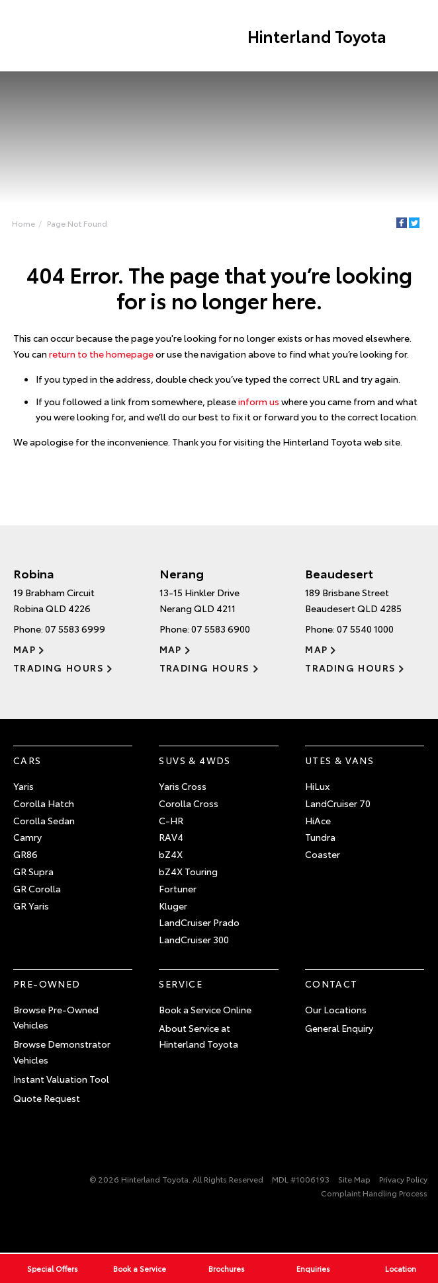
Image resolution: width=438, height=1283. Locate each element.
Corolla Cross (188, 803)
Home (23, 223)
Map (24, 649)
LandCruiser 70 (338, 803)
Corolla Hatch (43, 803)
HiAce (318, 820)
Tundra (320, 836)
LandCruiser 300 (194, 939)
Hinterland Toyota (316, 36)
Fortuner (178, 888)
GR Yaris (31, 905)
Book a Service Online (205, 1009)
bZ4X (171, 854)
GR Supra (33, 871)
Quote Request (46, 1098)
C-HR (171, 820)
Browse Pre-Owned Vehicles (56, 1017)
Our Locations (336, 1009)
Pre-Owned (47, 983)
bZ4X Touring (188, 871)
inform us (258, 401)
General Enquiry (339, 1027)
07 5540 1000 (365, 628)
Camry (27, 836)
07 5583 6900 (220, 628)
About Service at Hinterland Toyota (198, 1035)
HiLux (317, 786)
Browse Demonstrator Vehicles (61, 1051)
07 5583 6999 (75, 628)
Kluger (173, 905)
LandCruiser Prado (199, 922)
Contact (331, 983)
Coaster (322, 854)
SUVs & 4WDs (194, 760)
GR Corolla (37, 888)
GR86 (25, 854)
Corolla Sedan (44, 820)
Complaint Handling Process (374, 1192)
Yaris (23, 786)
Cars (27, 760)
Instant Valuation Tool (61, 1078)
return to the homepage (101, 353)
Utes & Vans (339, 760)
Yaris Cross (182, 786)
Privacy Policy (403, 1179)
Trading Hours (58, 667)
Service (180, 983)
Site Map (354, 1179)
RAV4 (171, 836)
